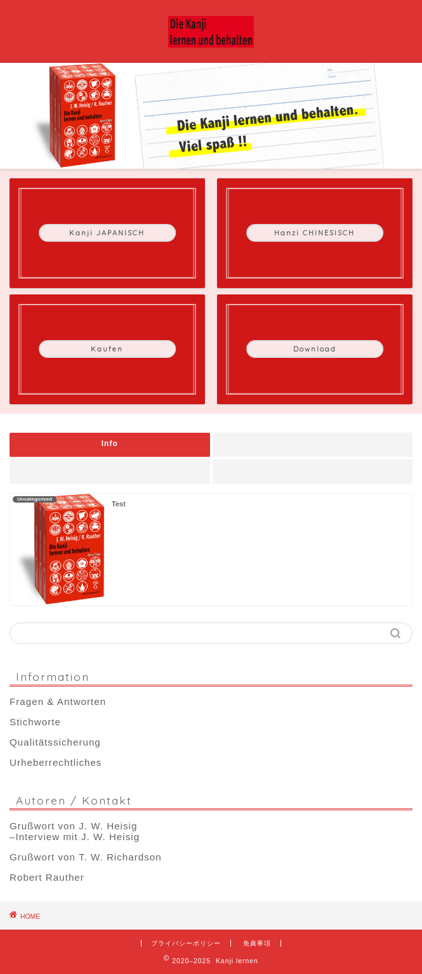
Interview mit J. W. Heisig (77, 836)
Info (110, 443)
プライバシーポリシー (186, 943)
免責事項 (257, 943)
